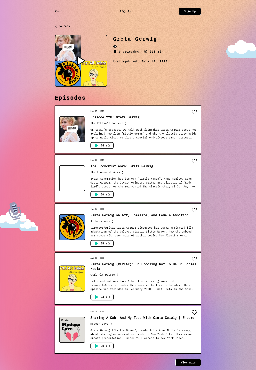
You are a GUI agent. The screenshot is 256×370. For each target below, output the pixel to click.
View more (188, 362)
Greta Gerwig (135, 39)
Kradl (59, 11)
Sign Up (190, 11)
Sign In (125, 11)
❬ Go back (62, 26)
